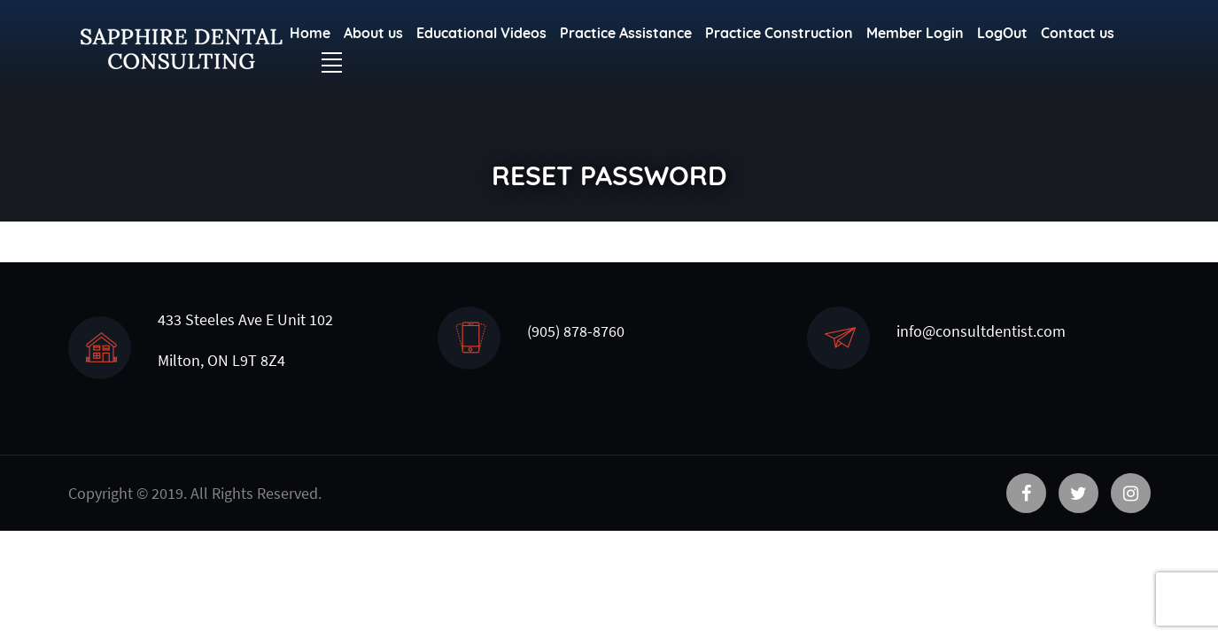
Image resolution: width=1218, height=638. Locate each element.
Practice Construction (779, 33)
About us (373, 33)
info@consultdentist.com (981, 331)
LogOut (1002, 33)
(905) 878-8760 (576, 331)
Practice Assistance (626, 33)
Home (310, 33)
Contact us (1077, 33)
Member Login (915, 33)
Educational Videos (481, 33)
